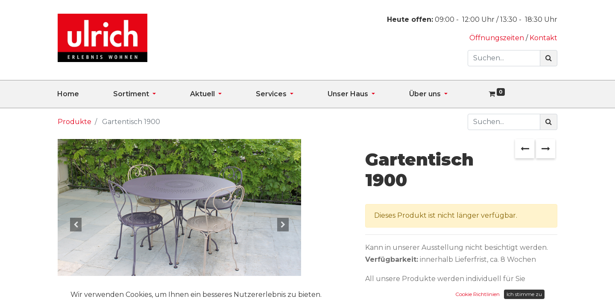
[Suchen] (548, 58)
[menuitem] (85, 94)
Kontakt (543, 38)
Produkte (74, 122)
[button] (76, 224)
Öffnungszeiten (497, 38)
